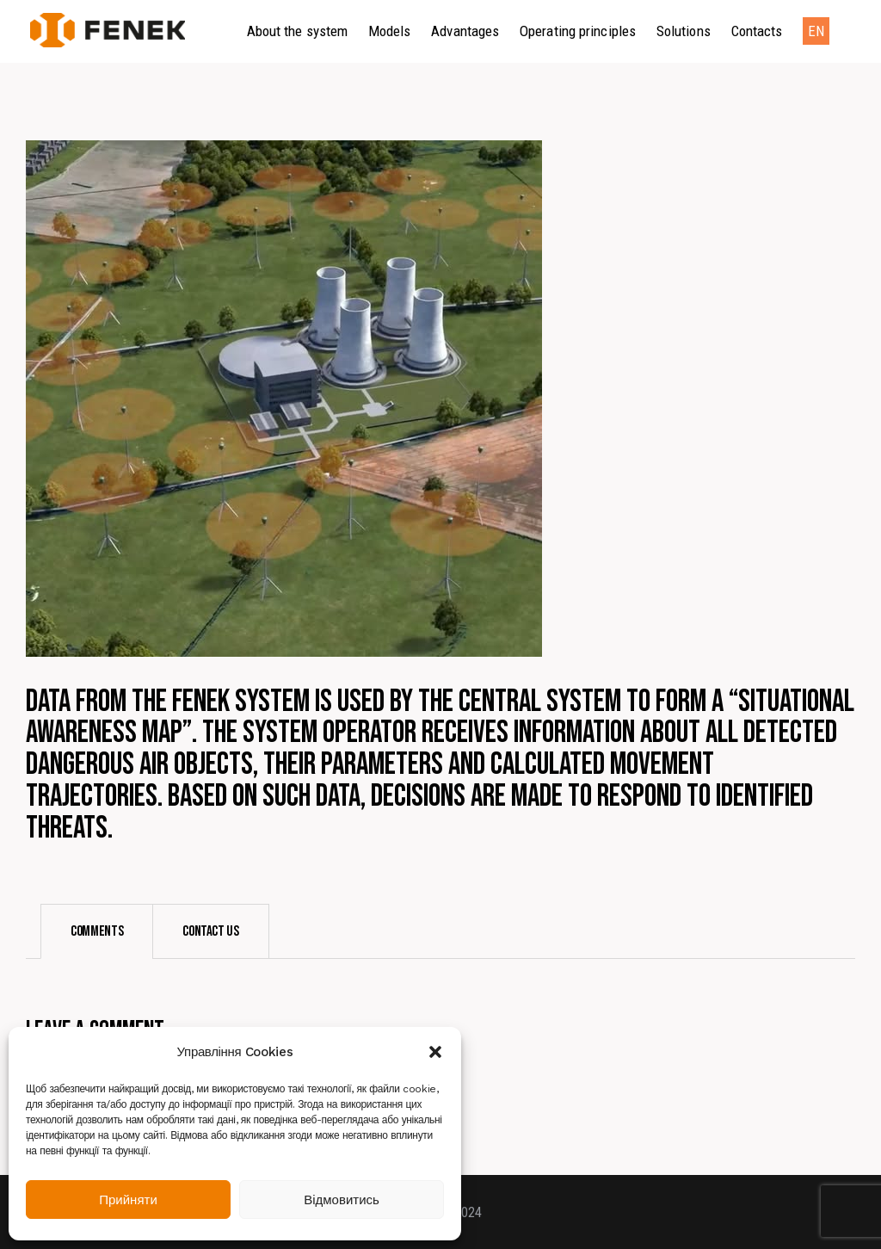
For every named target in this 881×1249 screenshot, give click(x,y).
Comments (97, 931)
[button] (435, 1051)
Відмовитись (341, 1200)
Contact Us (210, 931)
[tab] (96, 931)
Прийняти (128, 1200)
